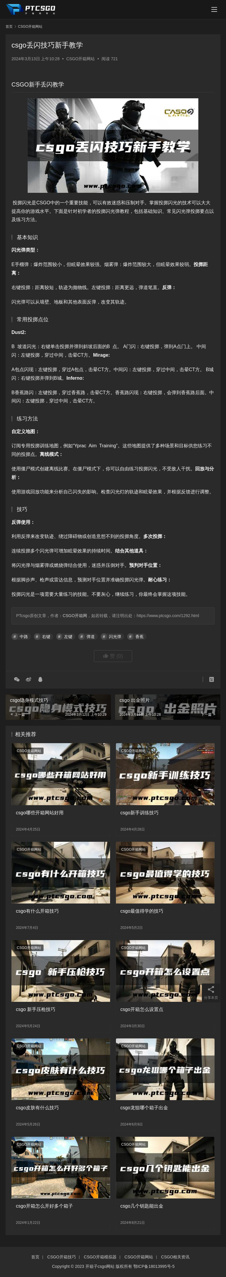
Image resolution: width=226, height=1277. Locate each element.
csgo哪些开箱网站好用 (40, 812)
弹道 (91, 636)
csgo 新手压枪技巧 (35, 1009)
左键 (68, 636)
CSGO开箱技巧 (61, 1257)
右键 (46, 636)
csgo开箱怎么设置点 (141, 1009)
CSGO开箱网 (75, 615)
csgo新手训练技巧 (139, 812)
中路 (24, 636)
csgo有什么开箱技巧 (37, 911)
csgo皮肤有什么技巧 (37, 1107)
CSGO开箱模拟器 (100, 1257)
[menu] (214, 9)
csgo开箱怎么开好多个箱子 (44, 1205)
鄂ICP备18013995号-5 (154, 1266)
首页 (9, 27)
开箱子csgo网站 (100, 1266)
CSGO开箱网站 (80, 58)
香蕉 (139, 636)
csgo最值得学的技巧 (141, 911)
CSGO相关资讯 (175, 1257)
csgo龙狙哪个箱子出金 (144, 1107)
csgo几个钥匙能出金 (141, 1205)
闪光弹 (115, 636)
